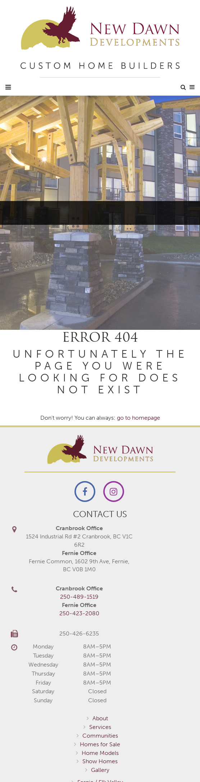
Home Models (100, 753)
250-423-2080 (79, 613)
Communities (100, 735)
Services (100, 727)
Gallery (100, 769)
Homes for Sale (100, 744)
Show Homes (100, 761)
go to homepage (138, 417)
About (100, 718)
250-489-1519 (79, 596)
